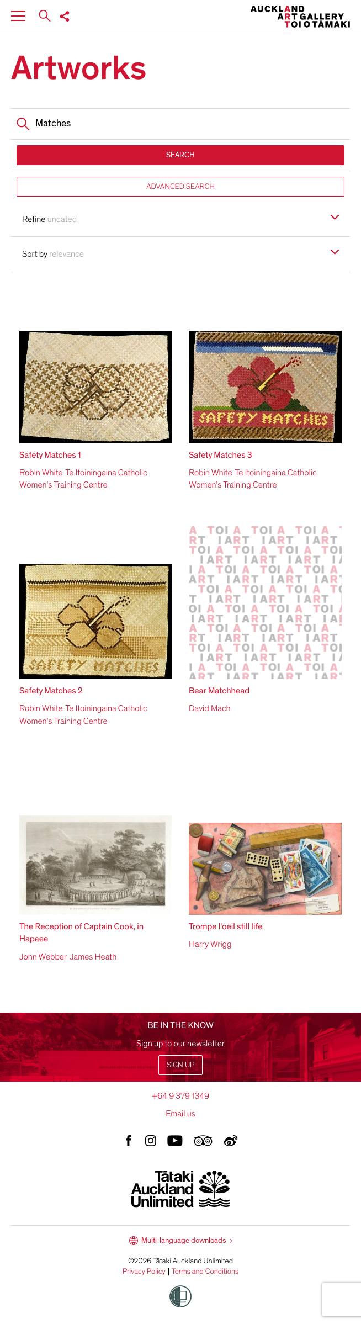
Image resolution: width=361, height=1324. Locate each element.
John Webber (43, 957)
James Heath (93, 957)
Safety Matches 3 (220, 455)
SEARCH (180, 155)
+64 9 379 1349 (180, 1096)
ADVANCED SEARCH (180, 186)
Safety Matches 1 (50, 455)
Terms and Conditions (205, 1271)
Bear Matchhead (219, 691)
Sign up (180, 1065)
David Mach (210, 708)
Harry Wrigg (210, 944)
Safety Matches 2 (51, 691)
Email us (180, 1114)
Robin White (41, 473)
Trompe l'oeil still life (226, 926)
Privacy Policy (144, 1271)
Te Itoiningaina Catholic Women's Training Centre (83, 479)
